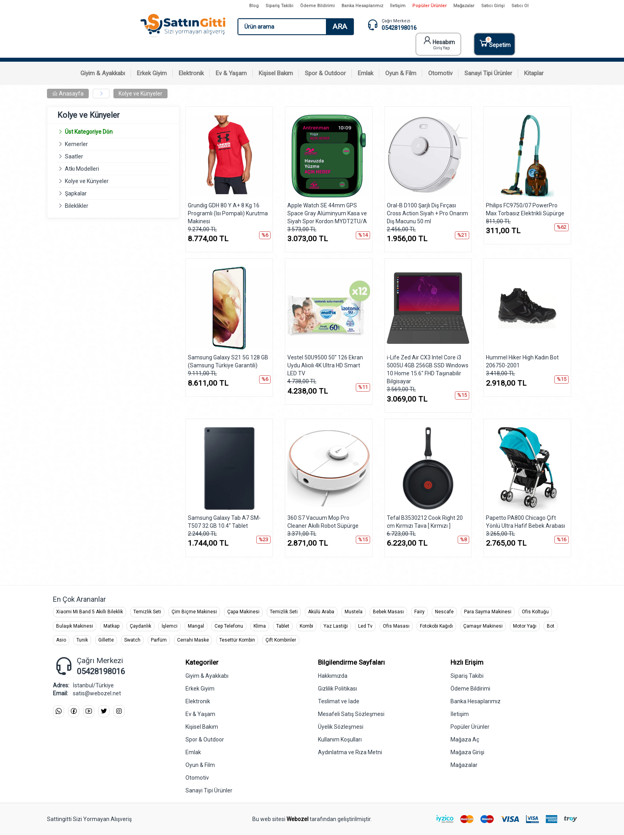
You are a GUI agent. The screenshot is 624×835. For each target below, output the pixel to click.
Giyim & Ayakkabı (206, 676)
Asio (61, 640)
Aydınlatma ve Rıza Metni (350, 752)
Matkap (111, 626)
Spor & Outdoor (204, 739)
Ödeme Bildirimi (317, 5)
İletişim (398, 5)
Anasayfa (68, 93)
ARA (340, 26)
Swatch (132, 640)
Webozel (297, 819)
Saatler (74, 156)
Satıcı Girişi (493, 5)
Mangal (196, 626)
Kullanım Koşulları (340, 739)
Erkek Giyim (199, 688)
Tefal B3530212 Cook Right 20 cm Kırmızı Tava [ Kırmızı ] (425, 522)
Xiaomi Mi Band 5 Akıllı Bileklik (89, 612)
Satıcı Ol (519, 5)
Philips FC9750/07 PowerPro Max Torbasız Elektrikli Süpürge (525, 209)
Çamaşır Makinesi (483, 626)
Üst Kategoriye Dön (85, 132)
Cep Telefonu (228, 626)
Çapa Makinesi (243, 612)
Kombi (306, 626)
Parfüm (159, 640)
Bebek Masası (388, 612)
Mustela (354, 612)
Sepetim (494, 42)
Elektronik (197, 701)
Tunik (82, 640)
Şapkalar (76, 193)
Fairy (419, 612)
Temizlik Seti (147, 612)
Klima (260, 626)
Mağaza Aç (464, 739)
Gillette (106, 640)
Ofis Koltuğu (535, 612)
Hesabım (439, 43)
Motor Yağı (524, 626)
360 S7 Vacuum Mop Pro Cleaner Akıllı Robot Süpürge (323, 522)
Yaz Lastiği (336, 626)
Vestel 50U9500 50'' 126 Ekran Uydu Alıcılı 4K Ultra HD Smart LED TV (325, 365)
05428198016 (399, 27)
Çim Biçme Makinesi (194, 612)
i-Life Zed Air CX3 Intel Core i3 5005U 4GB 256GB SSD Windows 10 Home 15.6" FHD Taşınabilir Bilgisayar (427, 369)
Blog (254, 5)
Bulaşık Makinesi (74, 626)
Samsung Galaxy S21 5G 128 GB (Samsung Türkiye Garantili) (228, 361)
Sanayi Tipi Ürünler (208, 790)
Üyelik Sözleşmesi (340, 727)
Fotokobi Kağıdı (436, 626)
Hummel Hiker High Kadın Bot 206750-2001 (522, 361)
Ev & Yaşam (200, 714)
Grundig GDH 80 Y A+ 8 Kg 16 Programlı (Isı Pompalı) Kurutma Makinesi (228, 213)
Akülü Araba (321, 612)
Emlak (193, 752)
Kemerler (76, 144)
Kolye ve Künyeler (140, 93)
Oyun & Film (200, 765)
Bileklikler (76, 206)
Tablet (282, 626)
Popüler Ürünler (429, 5)
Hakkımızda (332, 676)
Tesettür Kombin (237, 640)
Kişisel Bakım (201, 727)
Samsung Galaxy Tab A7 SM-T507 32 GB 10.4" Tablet (224, 522)
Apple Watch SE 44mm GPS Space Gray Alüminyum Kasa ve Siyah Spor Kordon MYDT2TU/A (327, 213)
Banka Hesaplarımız (362, 5)
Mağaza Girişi (467, 752)
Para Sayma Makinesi (487, 612)
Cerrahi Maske (193, 640)
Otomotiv (197, 778)
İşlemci (169, 626)
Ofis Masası (396, 626)
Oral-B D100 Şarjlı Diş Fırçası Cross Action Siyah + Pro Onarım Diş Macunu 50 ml (427, 213)
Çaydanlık (140, 626)
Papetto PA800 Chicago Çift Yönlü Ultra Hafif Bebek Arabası (525, 522)
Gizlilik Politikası (337, 688)
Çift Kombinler (280, 640)
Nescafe (444, 612)
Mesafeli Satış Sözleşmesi (351, 714)
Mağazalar (463, 5)
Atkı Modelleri (82, 169)
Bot (550, 626)
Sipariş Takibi (279, 5)
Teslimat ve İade (338, 701)
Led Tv (365, 626)
